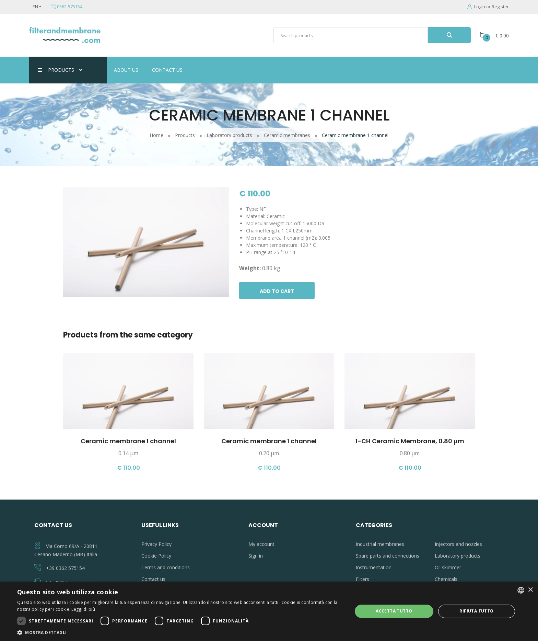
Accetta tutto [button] (394, 611)
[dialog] (269, 611)
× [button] (530, 590)
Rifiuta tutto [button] (476, 611)
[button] (179, 632)
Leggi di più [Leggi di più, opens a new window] (83, 609)
